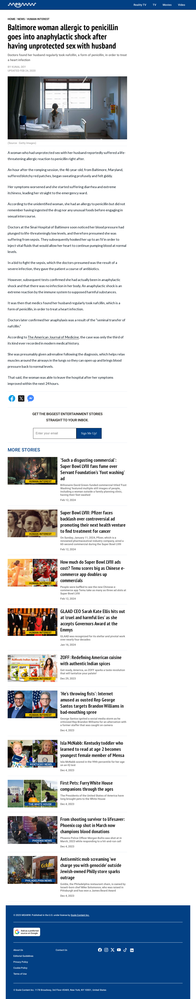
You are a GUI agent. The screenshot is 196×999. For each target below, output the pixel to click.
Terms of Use (20, 974)
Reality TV (140, 4)
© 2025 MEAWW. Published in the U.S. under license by (42, 915)
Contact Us (61, 950)
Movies (167, 4)
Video (181, 4)
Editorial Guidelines (23, 956)
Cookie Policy (20, 968)
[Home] (22, 5)
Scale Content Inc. (80, 915)
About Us (18, 950)
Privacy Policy (20, 962)
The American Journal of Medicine (53, 337)
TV (154, 4)
